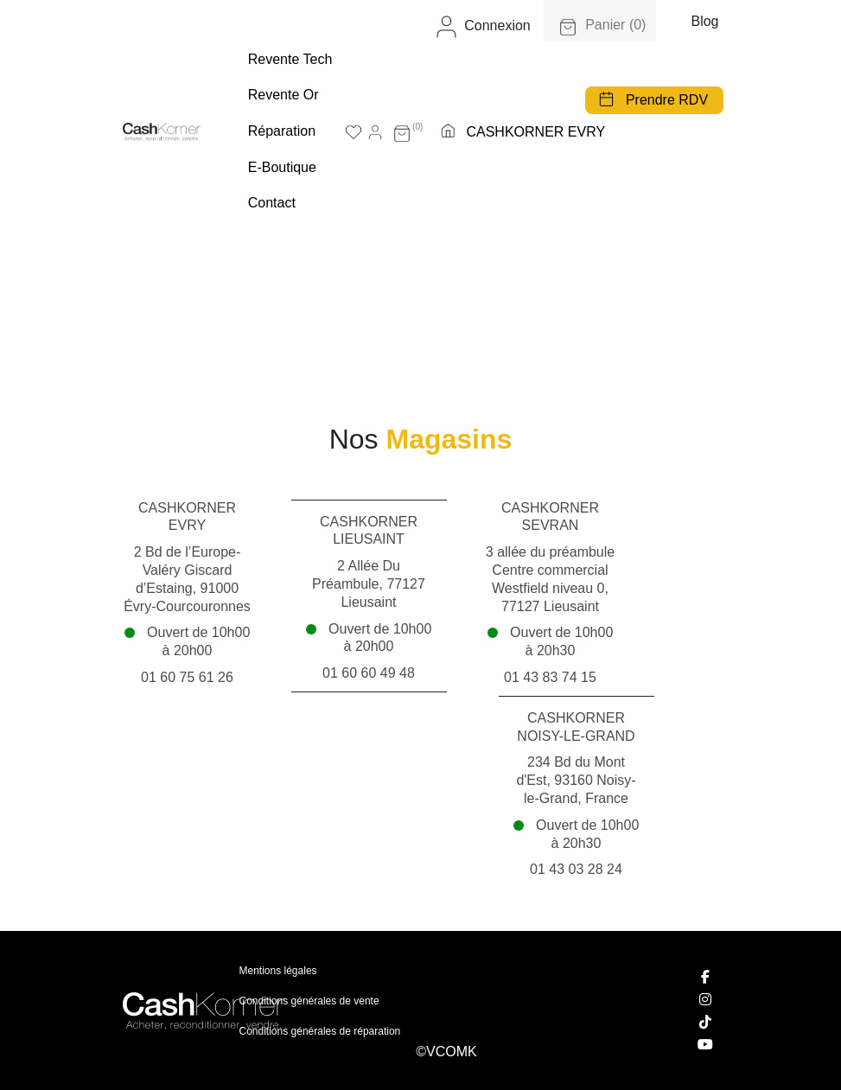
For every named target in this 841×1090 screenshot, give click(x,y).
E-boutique (282, 167)
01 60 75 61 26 (187, 677)
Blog (704, 21)
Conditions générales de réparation (320, 1031)
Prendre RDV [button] (667, 99)
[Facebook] (706, 977)
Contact (272, 202)
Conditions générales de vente (309, 1001)
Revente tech (290, 59)
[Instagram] (706, 999)
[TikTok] (706, 1022)
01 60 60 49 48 (368, 673)
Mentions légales (278, 971)
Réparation (281, 131)
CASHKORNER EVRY (535, 131)
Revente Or (283, 94)
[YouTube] (706, 1044)
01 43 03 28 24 (576, 869)
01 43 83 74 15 (550, 677)
